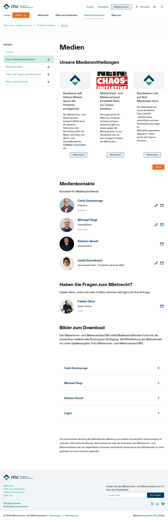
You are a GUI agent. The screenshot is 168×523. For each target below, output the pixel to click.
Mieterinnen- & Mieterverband (17, 25)
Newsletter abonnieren (15, 506)
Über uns (116, 15)
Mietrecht (43, 15)
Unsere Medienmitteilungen (20, 59)
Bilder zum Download (17, 81)
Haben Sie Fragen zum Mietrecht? (23, 74)
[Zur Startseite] (25, 7)
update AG (151, 515)
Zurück (9, 52)
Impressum (55, 515)
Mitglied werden (12, 503)
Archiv (158, 167)
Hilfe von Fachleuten (66, 15)
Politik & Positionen (94, 15)
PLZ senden (155, 495)
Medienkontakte (14, 66)
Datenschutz (71, 515)
